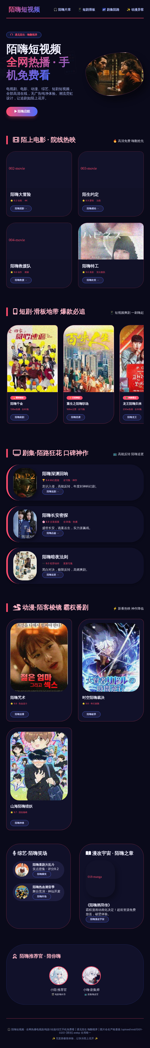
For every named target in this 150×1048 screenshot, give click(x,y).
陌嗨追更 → (53, 574)
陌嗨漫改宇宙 (97, 919)
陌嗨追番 (19, 714)
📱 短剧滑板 (86, 9)
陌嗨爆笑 (41, 874)
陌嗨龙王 (132, 417)
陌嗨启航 (22, 111)
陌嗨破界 (91, 714)
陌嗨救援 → (21, 280)
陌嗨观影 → (21, 208)
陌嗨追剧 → (53, 491)
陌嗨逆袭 (75, 417)
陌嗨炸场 (41, 896)
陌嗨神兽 (19, 823)
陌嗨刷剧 (19, 417)
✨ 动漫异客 (135, 9)
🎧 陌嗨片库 (62, 9)
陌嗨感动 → (93, 208)
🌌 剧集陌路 (110, 9)
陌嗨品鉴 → (53, 533)
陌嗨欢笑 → (93, 280)
